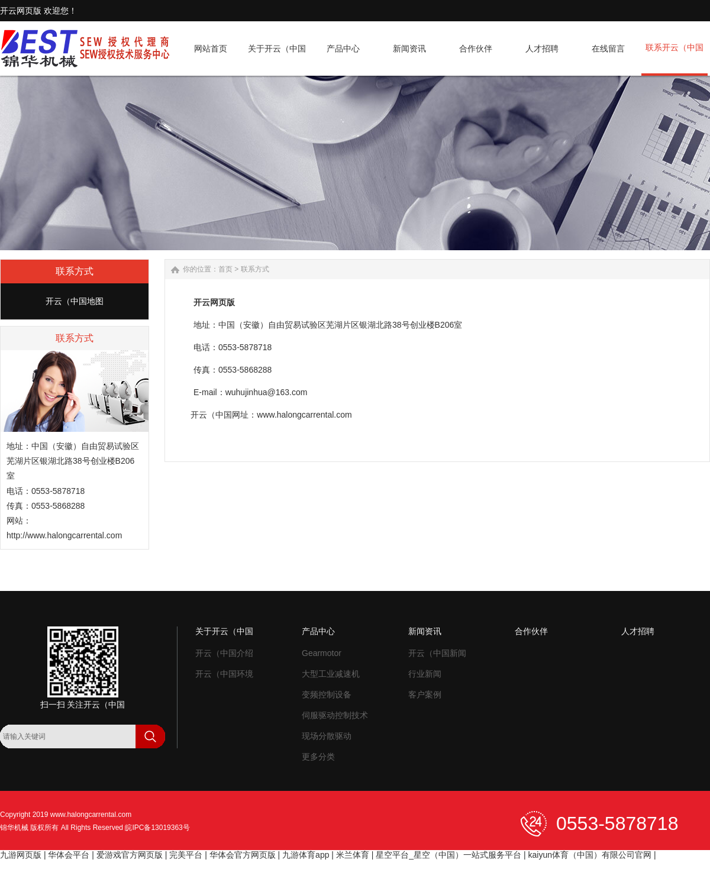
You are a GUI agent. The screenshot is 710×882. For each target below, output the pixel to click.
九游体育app (305, 855)
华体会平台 (68, 855)
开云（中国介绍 (224, 653)
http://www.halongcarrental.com (64, 535)
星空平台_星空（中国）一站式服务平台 (448, 855)
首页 (225, 269)
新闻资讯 (424, 631)
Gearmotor (321, 653)
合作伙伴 (531, 631)
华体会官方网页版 (242, 855)
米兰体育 (352, 855)
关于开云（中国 (224, 631)
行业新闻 (424, 674)
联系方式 (255, 269)
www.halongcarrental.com (90, 814)
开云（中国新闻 (437, 653)
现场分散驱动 (326, 736)
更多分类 (318, 756)
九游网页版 (20, 855)
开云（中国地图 (75, 301)
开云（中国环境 (224, 674)
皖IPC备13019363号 (157, 827)
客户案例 (424, 694)
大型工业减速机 (331, 674)
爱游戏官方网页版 (129, 855)
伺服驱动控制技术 (335, 715)
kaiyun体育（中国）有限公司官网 (589, 855)
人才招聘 (637, 631)
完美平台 (185, 855)
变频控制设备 (326, 694)
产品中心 (318, 631)
